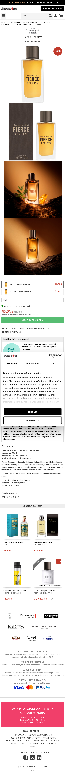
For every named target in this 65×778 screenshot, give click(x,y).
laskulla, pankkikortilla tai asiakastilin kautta (32, 684)
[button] (61, 16)
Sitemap (43, 767)
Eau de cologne (7, 25)
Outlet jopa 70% (16, 2)
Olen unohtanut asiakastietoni (25, 738)
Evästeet (13, 744)
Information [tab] (32, 363)
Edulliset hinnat (14, 741)
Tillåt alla (32, 411)
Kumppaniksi (52, 744)
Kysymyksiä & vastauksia (40, 735)
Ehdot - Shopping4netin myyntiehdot (43, 741)
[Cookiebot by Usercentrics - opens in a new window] (49, 356)
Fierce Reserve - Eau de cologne (28, 25)
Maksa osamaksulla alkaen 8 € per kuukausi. (20, 314)
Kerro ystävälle (12, 332)
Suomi (32, 771)
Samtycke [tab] (12, 363)
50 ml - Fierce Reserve (32, 284)
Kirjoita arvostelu (38, 329)
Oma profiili (20, 735)
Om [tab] (53, 363)
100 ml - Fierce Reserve (32, 292)
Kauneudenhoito (22, 22)
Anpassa (32, 420)
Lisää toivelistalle (13, 329)
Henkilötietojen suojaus (32, 744)
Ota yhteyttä (49, 738)
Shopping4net (7, 22)
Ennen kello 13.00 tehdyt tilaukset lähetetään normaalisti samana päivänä (32, 663)
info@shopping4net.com (32, 723)
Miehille (34, 22)
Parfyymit (44, 22)
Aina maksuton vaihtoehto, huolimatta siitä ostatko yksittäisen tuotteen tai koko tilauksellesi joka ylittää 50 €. (32, 654)
